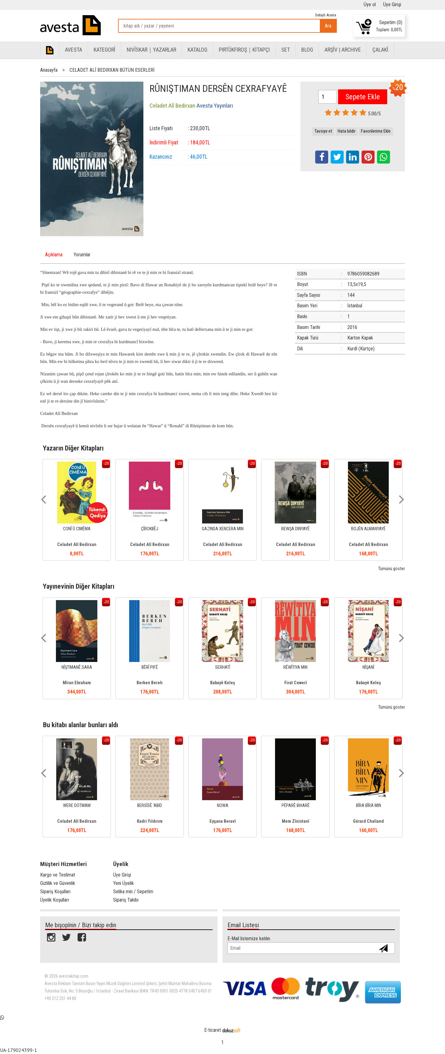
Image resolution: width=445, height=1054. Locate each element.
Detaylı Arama (325, 15)
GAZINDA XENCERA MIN (223, 528)
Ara (328, 26)
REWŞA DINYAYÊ (295, 528)
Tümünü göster (391, 568)
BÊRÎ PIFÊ (150, 667)
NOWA (222, 805)
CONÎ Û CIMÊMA (77, 528)
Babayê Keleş (222, 682)
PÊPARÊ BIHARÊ (296, 805)
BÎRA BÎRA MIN (368, 805)
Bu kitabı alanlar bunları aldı (80, 724)
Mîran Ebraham (77, 682)
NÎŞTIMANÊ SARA (76, 667)
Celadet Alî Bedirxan (76, 544)
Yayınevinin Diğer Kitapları (78, 586)
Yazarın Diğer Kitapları (73, 448)
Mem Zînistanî (295, 821)
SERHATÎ (222, 667)
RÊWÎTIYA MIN (295, 667)
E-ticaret (212, 1030)
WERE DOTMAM (77, 805)
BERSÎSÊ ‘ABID (149, 805)
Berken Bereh (150, 682)
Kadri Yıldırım (150, 821)
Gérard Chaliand (368, 821)
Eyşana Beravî (223, 821)
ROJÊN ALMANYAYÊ (368, 528)
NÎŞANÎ (368, 667)
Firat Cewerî (295, 682)
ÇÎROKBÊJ (149, 528)
